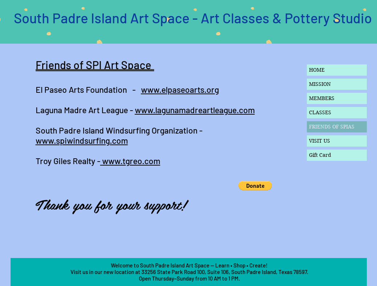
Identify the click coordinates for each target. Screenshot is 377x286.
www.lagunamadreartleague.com (195, 110)
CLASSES (320, 112)
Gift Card (320, 155)
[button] (255, 185)
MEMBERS (321, 98)
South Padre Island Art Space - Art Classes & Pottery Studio (193, 17)
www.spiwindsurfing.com (82, 140)
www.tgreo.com (131, 161)
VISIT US (319, 141)
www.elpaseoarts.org (180, 89)
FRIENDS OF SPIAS (331, 126)
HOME (317, 70)
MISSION (320, 84)
